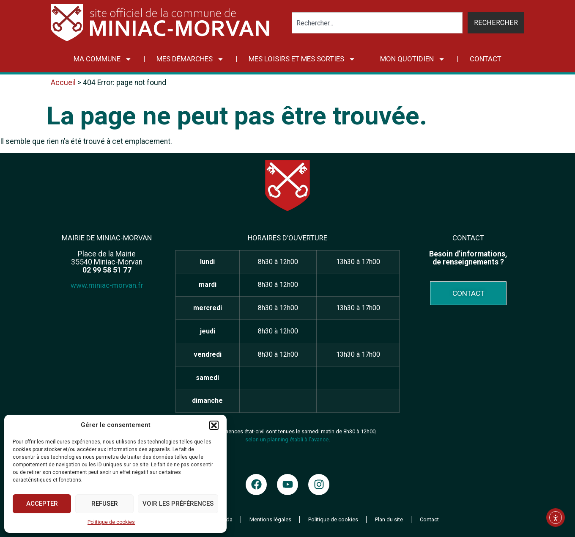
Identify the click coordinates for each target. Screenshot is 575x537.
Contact (485, 59)
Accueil (63, 82)
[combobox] (377, 23)
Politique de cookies (111, 522)
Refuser (104, 503)
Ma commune (103, 59)
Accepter (42, 503)
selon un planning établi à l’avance (287, 439)
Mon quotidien (412, 59)
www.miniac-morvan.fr (107, 285)
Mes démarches (190, 59)
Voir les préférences (178, 503)
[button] (214, 425)
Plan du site (389, 519)
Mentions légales (270, 519)
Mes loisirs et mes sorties (302, 59)
